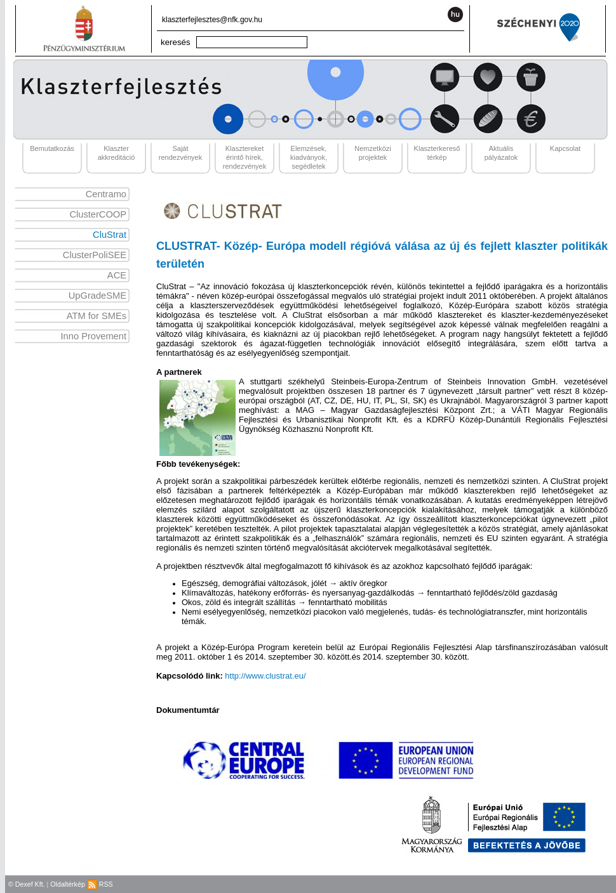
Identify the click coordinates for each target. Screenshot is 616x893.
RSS (100, 884)
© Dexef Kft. (26, 884)
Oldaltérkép (67, 884)
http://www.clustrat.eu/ (265, 676)
